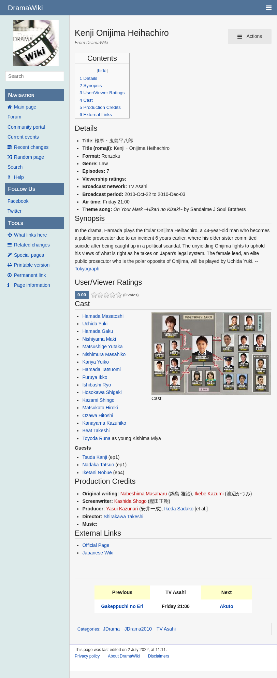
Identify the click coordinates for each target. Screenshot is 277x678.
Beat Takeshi (96, 430)
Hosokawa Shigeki (101, 392)
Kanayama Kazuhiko (104, 423)
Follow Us (21, 189)
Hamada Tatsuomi (101, 369)
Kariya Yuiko (95, 362)
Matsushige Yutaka (102, 346)
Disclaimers (158, 656)
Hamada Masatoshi (102, 316)
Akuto (226, 606)
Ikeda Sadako (178, 508)
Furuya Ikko (94, 377)
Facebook (18, 201)
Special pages (29, 255)
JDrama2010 (138, 629)
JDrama (111, 629)
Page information (32, 285)
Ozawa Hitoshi (97, 415)
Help (19, 177)
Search (15, 167)
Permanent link (30, 275)
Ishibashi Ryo (96, 384)
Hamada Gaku (97, 331)
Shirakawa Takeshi (123, 516)
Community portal (26, 127)
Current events (23, 137)
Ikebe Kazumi (208, 493)
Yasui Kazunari (122, 508)
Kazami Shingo (98, 400)
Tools (15, 223)
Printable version (31, 265)
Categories (88, 629)
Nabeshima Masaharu (143, 493)
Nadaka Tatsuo (98, 464)
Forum (14, 116)
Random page (29, 157)
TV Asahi (166, 629)
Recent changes (31, 147)
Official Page (95, 545)
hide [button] (102, 70)
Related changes (32, 245)
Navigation (21, 95)
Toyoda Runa (96, 438)
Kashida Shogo (130, 501)
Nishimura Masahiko (104, 354)
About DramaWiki (124, 656)
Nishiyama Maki (99, 339)
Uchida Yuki (94, 323)
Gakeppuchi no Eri (122, 606)
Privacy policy (87, 656)
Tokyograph (87, 268)
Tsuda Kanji (94, 457)
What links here (30, 235)
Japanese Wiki (97, 552)
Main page (25, 107)
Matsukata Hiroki (100, 407)
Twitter (14, 211)
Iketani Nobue (97, 472)
